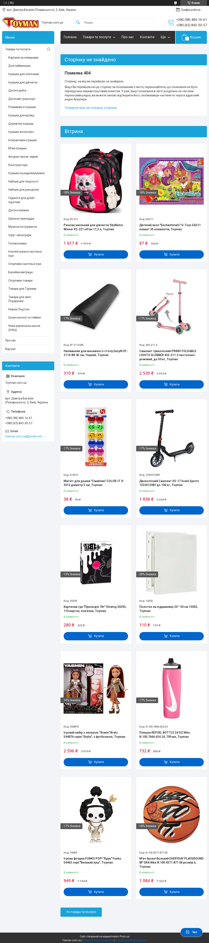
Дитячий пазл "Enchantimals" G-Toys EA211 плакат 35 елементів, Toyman (170, 227)
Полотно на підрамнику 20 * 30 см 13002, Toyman (168, 609)
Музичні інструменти (22, 226)
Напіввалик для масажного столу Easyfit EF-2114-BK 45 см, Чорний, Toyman (96, 353)
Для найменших (19, 65)
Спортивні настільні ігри (24, 264)
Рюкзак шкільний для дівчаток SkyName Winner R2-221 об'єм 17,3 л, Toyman (93, 227)
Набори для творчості (23, 181)
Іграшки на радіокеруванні (26, 173)
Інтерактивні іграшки (22, 140)
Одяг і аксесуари (19, 235)
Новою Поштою (18, 309)
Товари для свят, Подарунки (20, 299)
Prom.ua (124, 936)
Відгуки (10, 349)
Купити (99, 254)
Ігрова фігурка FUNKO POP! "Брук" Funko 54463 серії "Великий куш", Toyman (92, 860)
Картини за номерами (23, 57)
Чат (191, 932)
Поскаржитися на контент (98, 940)
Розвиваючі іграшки (22, 107)
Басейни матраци (20, 272)
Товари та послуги (97, 37)
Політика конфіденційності (131, 940)
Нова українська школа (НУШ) (24, 328)
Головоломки (17, 243)
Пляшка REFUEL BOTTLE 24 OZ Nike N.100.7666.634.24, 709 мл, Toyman (164, 734)
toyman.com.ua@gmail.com (23, 436)
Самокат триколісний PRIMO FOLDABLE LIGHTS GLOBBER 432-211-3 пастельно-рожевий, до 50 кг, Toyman (167, 355)
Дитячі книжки (18, 210)
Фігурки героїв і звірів (23, 156)
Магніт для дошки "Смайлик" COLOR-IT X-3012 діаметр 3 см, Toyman (94, 483)
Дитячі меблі (17, 90)
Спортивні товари (20, 280)
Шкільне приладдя (21, 218)
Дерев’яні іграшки (20, 123)
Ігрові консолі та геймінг (24, 317)
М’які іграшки (17, 148)
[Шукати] (78, 22)
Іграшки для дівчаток (23, 82)
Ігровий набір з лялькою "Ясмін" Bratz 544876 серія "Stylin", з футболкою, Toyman (94, 734)
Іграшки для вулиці (21, 115)
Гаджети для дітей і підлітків (21, 200)
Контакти (147, 37)
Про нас (127, 37)
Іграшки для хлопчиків (23, 74)
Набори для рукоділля (23, 189)
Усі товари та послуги (81, 912)
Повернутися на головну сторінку (91, 108)
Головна (70, 37)
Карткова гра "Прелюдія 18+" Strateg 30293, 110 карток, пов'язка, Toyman (95, 609)
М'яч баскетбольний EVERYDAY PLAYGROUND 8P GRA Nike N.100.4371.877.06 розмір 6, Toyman (171, 862)
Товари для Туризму (22, 288)
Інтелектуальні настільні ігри (25, 253)
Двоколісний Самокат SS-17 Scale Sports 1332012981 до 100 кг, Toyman (169, 483)
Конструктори (18, 165)
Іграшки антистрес (21, 131)
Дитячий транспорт (21, 99)
